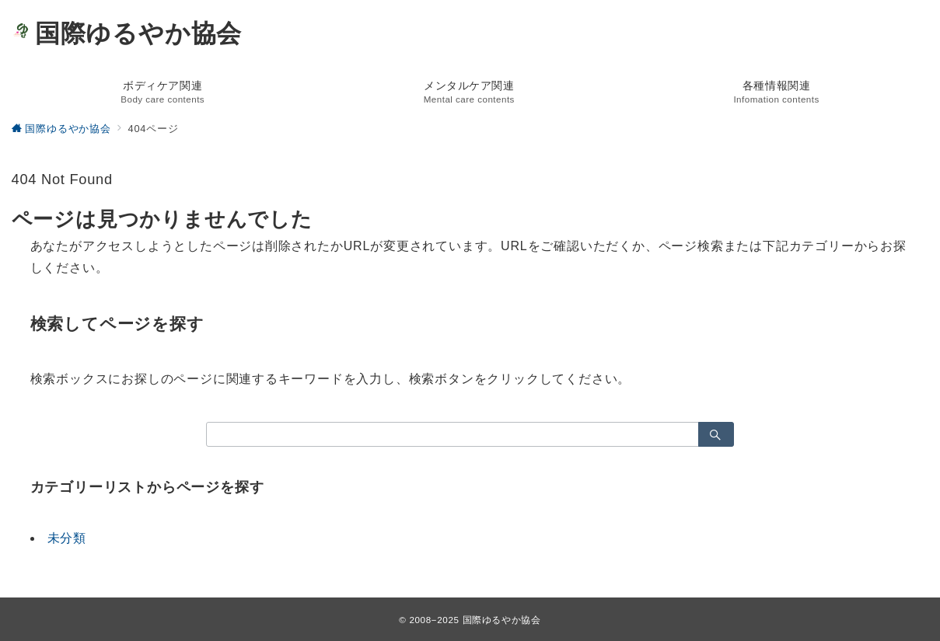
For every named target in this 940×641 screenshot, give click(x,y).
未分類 (66, 538)
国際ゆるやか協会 (127, 33)
